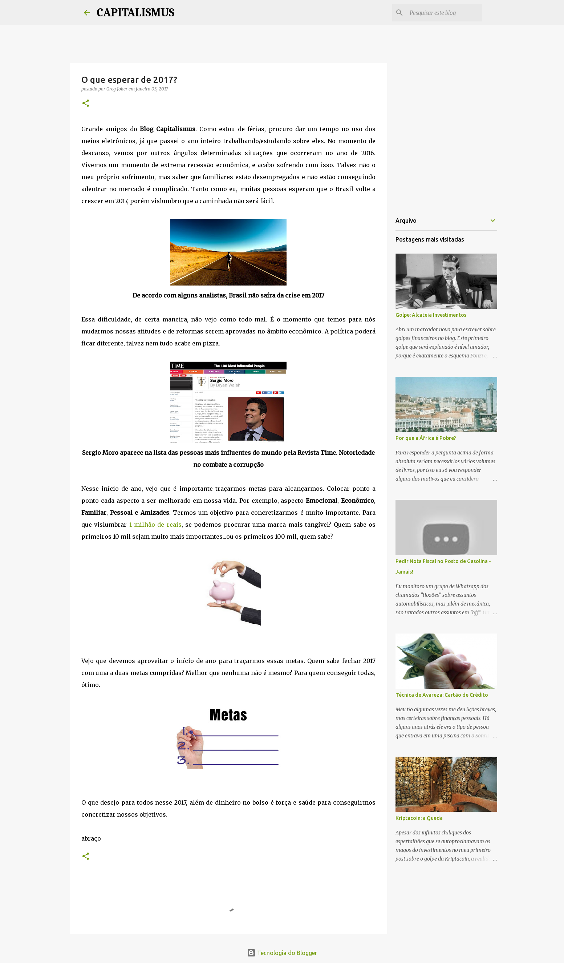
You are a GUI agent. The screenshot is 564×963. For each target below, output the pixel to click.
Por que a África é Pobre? (425, 438)
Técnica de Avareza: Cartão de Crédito (441, 695)
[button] (85, 104)
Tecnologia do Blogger (282, 953)
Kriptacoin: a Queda (419, 818)
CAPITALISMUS (136, 12)
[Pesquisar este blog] (444, 12)
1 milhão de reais (155, 524)
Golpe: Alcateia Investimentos (430, 315)
